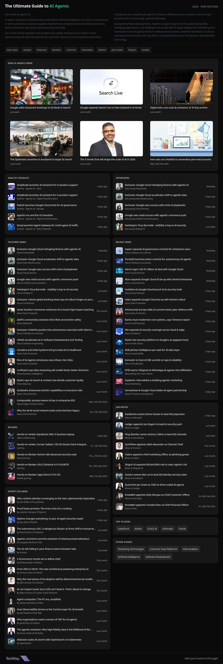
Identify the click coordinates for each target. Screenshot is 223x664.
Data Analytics (190, 549)
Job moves (117, 49)
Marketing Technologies (131, 549)
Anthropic (168, 528)
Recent (102, 49)
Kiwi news (12, 49)
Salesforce (123, 528)
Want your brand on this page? (201, 658)
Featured (42, 49)
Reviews (56, 49)
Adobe (138, 528)
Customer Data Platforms (163, 549)
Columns (71, 49)
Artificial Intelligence (129, 556)
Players (132, 49)
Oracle (182, 528)
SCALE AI (152, 528)
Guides (145, 49)
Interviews (87, 49)
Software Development (157, 556)
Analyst (27, 49)
